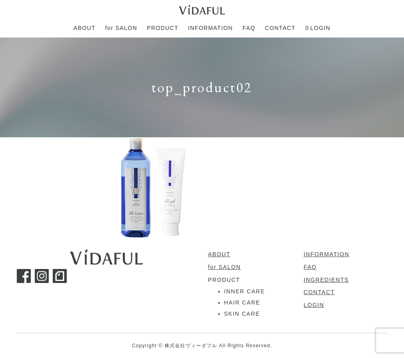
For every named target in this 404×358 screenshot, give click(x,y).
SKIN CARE (242, 314)
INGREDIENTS (326, 280)
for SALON (224, 267)
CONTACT (319, 292)
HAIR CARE (242, 302)
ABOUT (219, 254)
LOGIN (314, 305)
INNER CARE (244, 291)
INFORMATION (327, 254)
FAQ (310, 267)
